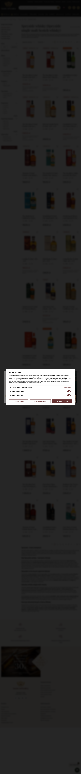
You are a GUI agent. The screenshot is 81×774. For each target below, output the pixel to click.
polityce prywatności (23, 378)
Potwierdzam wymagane (40, 401)
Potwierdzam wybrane (18, 401)
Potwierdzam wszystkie (62, 401)
